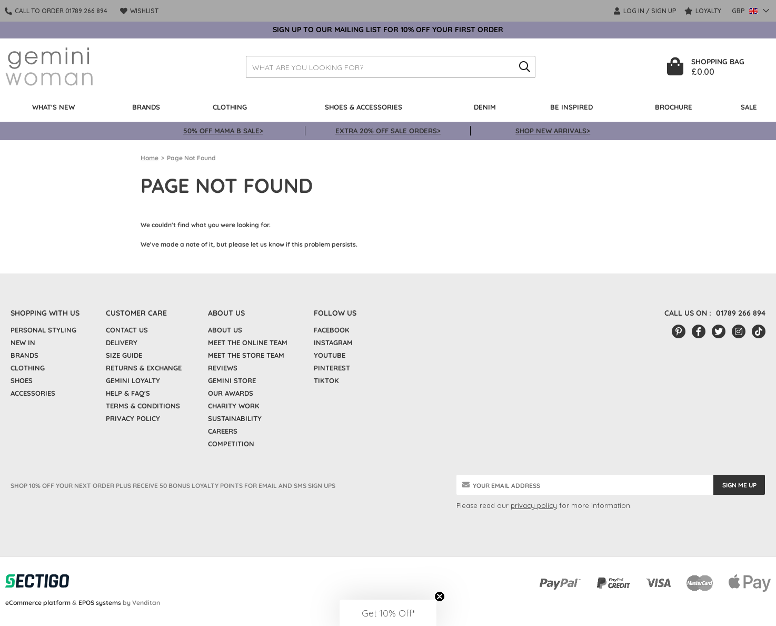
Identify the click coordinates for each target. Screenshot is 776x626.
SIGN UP (663, 11)
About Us (225, 330)
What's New (53, 107)
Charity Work (234, 406)
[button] (388, 613)
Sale (749, 107)
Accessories (33, 393)
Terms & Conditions (143, 406)
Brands (146, 107)
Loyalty (703, 11)
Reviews (222, 368)
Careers (222, 431)
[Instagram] (738, 331)
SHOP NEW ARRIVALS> (552, 130)
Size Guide (124, 355)
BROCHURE (673, 107)
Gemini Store (232, 380)
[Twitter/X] (718, 331)
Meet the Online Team (247, 342)
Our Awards (230, 393)
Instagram (333, 342)
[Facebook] (698, 331)
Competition (231, 443)
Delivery (121, 342)
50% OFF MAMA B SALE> (223, 130)
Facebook (332, 330)
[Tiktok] (758, 331)
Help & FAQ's (128, 393)
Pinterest (332, 368)
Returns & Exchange (144, 368)
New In (23, 342)
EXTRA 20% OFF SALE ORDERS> (388, 130)
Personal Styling (43, 330)
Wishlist (139, 11)
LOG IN (629, 11)
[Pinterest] (678, 331)
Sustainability (235, 418)
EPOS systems (99, 603)
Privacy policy (133, 418)
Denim (485, 107)
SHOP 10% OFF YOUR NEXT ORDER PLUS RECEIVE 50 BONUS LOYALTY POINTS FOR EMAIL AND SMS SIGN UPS (173, 486)
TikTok (326, 380)
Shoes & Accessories (363, 107)
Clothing (230, 107)
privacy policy (534, 505)
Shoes (22, 380)
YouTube (329, 355)
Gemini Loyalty (133, 380)
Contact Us (127, 330)
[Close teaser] (439, 596)
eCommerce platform (38, 603)
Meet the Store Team (246, 355)
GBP (745, 11)
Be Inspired (571, 107)
